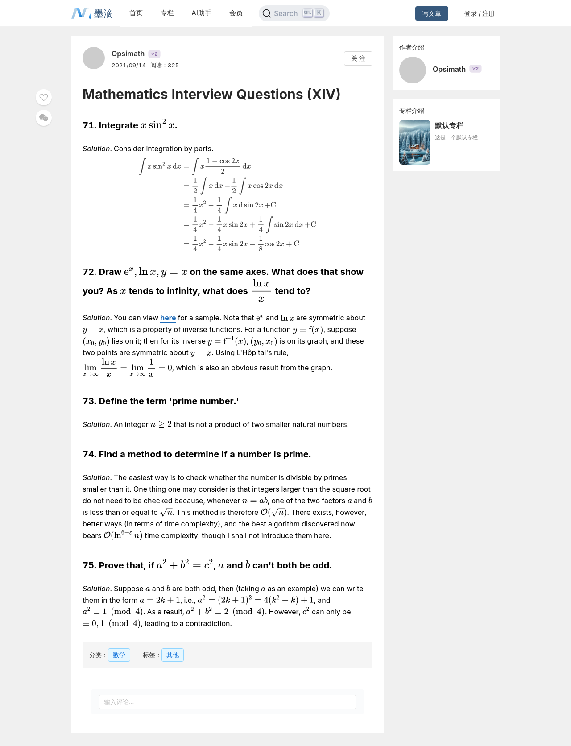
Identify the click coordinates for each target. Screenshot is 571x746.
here (168, 317)
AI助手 (201, 12)
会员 (236, 12)
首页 (136, 12)
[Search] (294, 13)
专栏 (167, 12)
